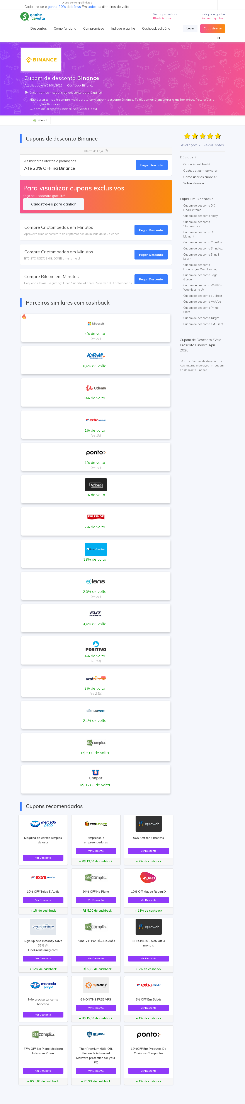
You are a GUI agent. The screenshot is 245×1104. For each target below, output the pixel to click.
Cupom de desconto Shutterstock (196, 224)
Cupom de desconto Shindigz (203, 248)
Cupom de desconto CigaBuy (202, 242)
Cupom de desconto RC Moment (199, 234)
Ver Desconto (43, 857)
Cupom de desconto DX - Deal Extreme (200, 208)
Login (190, 28)
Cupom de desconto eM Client (203, 324)
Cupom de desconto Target (201, 318)
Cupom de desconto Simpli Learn (201, 257)
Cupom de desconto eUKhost (202, 295)
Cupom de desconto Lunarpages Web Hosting (200, 267)
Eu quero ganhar (213, 18)
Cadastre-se (213, 28)
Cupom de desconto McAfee (202, 301)
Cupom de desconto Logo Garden (200, 277)
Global (40, 120)
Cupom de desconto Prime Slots (201, 310)
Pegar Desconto (151, 165)
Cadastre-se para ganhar (53, 204)
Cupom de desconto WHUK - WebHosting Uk (202, 287)
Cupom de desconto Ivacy (200, 215)
